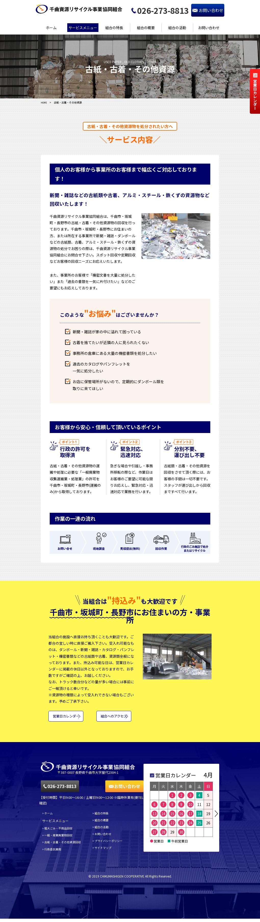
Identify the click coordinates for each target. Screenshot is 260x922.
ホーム (51, 27)
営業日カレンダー (67, 718)
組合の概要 (146, 27)
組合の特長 (114, 27)
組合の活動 (177, 27)
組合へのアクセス (112, 718)
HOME (44, 102)
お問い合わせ (208, 27)
